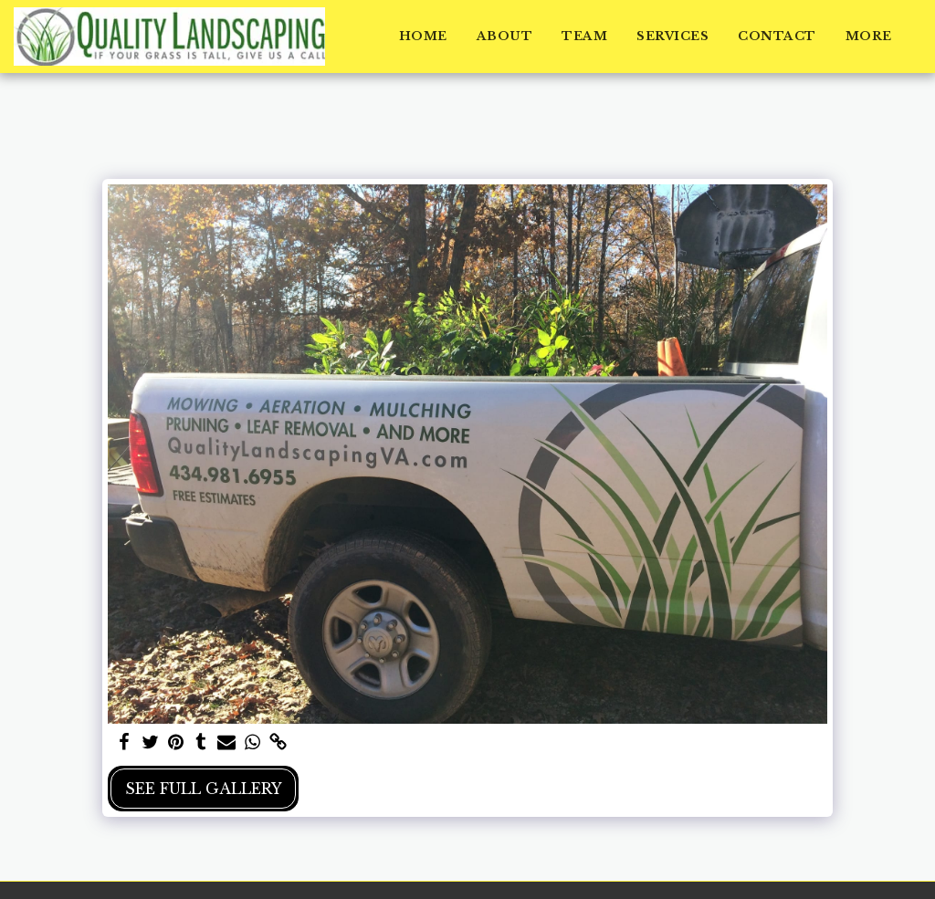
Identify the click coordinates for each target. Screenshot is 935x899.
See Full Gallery (203, 788)
